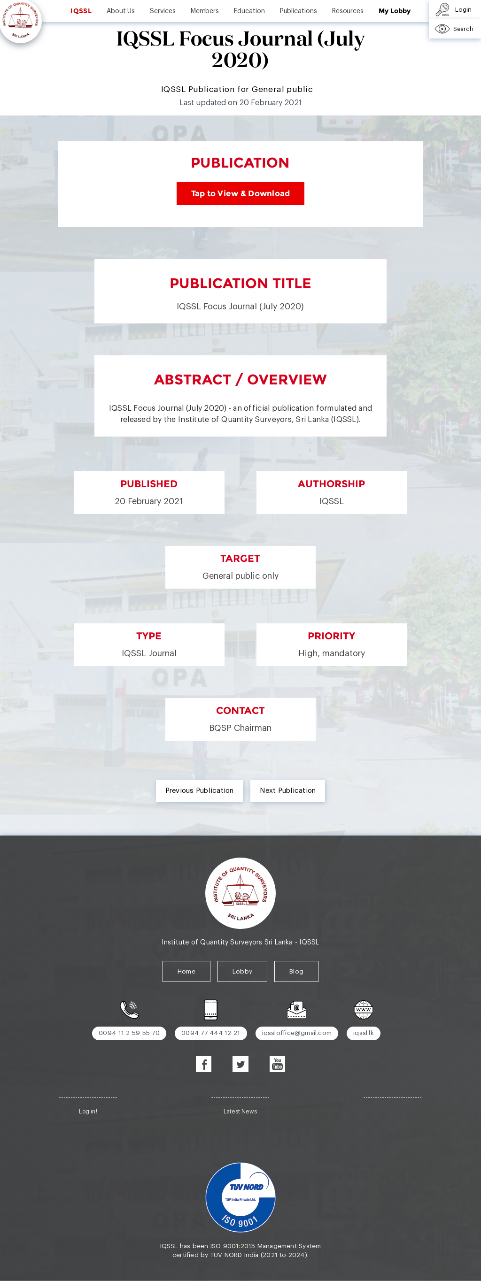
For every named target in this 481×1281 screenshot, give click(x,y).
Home (186, 971)
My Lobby (394, 11)
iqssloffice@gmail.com (297, 1033)
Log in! (88, 1111)
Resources (348, 11)
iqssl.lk (363, 1033)
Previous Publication (199, 790)
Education (249, 11)
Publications (298, 11)
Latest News (240, 1111)
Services (162, 11)
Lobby (242, 971)
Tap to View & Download (240, 194)
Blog (296, 971)
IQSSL (80, 11)
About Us (121, 11)
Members (205, 11)
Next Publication (288, 790)
